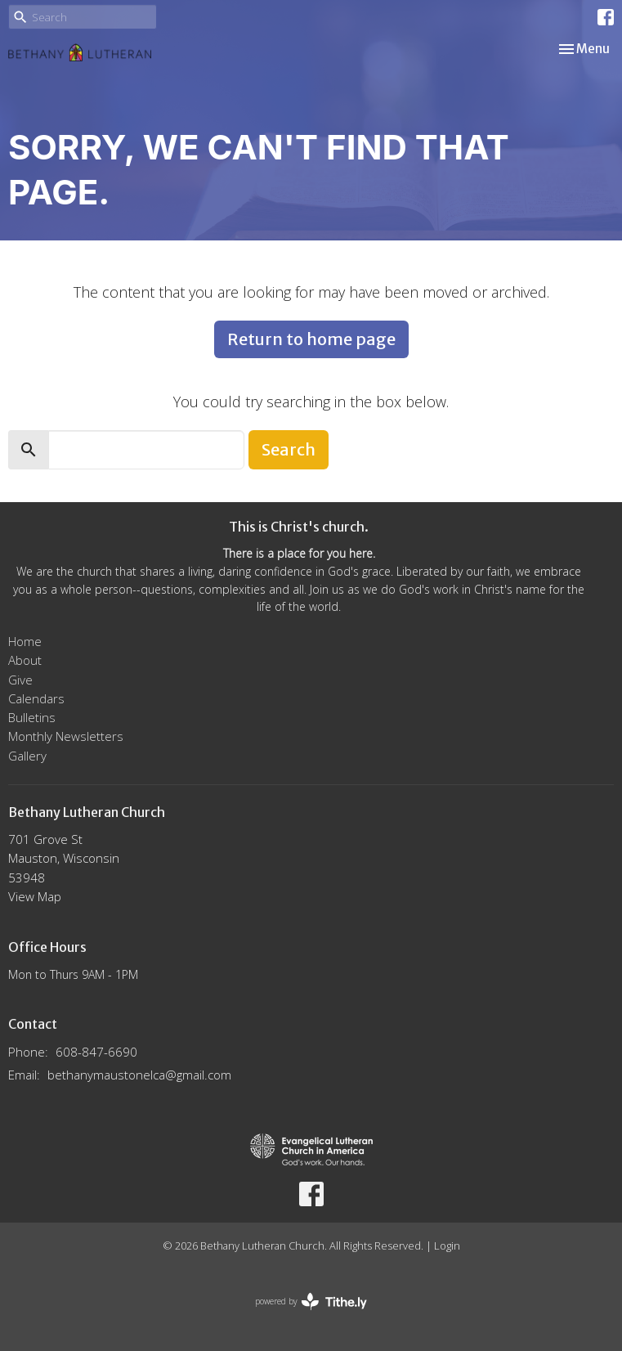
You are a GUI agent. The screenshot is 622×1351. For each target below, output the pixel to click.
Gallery (27, 755)
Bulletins (32, 717)
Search (288, 449)
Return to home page (311, 339)
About (25, 660)
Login (447, 1245)
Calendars (36, 698)
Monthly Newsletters (65, 736)
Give (20, 679)
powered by (311, 1301)
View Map (34, 896)
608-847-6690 (96, 1052)
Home (25, 641)
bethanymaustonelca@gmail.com (139, 1074)
